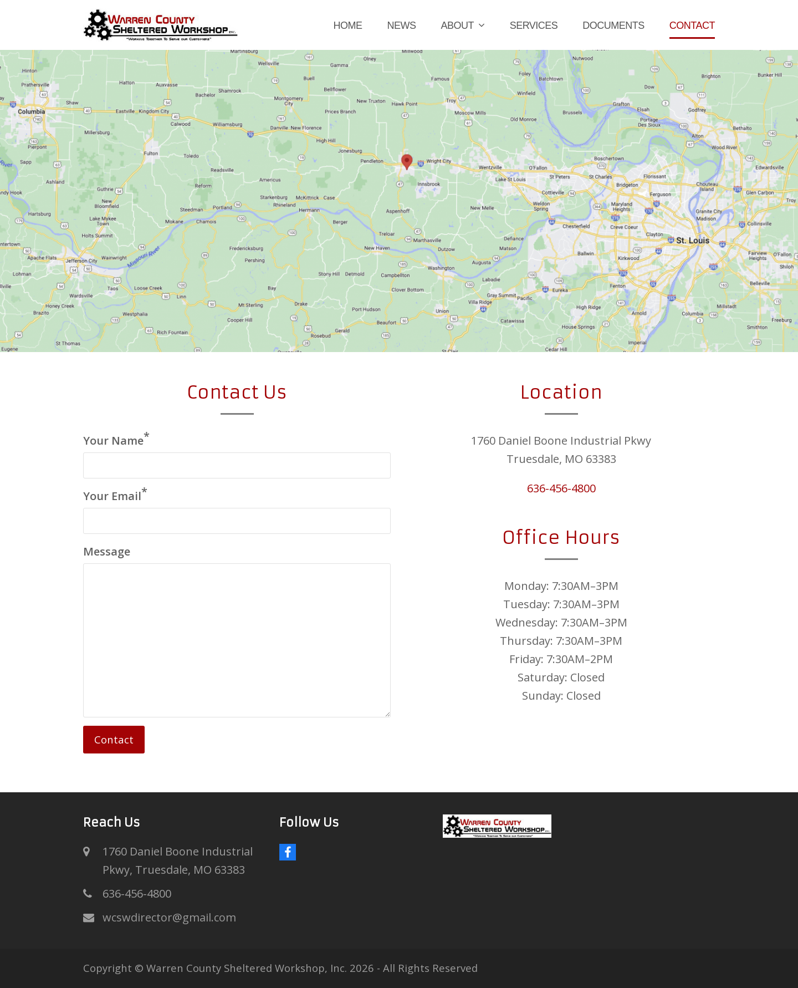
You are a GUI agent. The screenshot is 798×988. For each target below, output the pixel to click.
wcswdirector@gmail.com (169, 917)
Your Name (116, 439)
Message (106, 551)
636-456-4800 (561, 488)
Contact (114, 739)
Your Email (115, 495)
